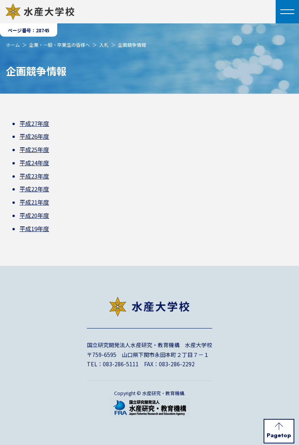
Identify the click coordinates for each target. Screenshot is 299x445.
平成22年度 (34, 189)
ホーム (13, 44)
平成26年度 (34, 136)
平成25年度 (34, 149)
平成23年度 (34, 176)
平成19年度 (34, 228)
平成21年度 (34, 202)
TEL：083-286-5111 (113, 364)
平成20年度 (34, 215)
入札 (104, 44)
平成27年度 (34, 123)
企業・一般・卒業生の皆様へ (59, 44)
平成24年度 (34, 163)
